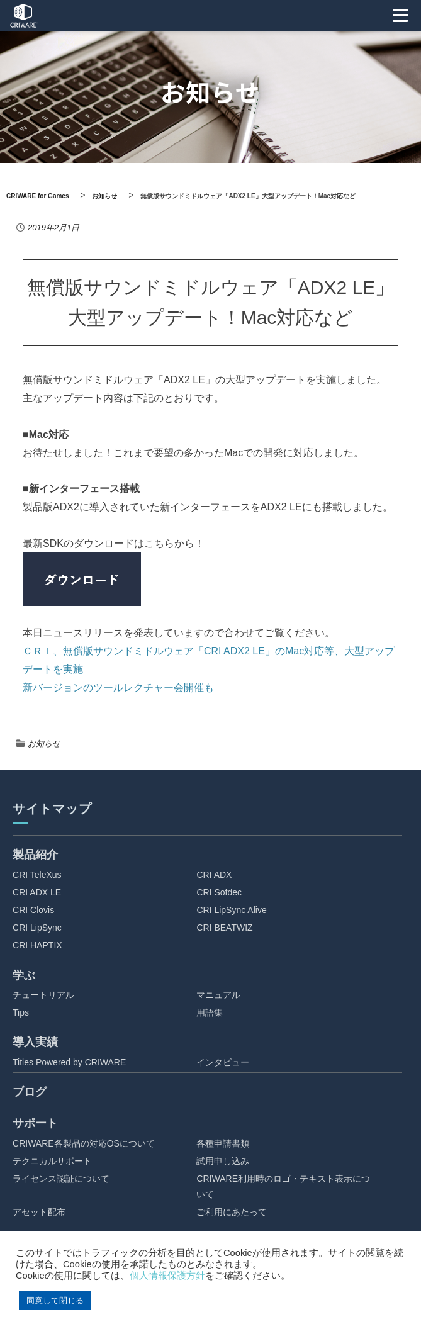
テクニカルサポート (52, 1161)
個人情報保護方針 (167, 1275)
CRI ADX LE (37, 892)
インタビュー (222, 1062)
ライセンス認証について (61, 1179)
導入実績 (35, 1042)
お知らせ (44, 743)
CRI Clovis (33, 910)
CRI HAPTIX (37, 945)
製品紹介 (35, 854)
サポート (35, 1123)
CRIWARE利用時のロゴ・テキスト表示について (283, 1186)
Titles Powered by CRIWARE (69, 1062)
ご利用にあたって (231, 1212)
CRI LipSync (37, 927)
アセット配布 (39, 1212)
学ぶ (24, 975)
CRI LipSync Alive (231, 910)
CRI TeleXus (37, 875)
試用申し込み (222, 1161)
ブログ (30, 1091)
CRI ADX (214, 875)
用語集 (209, 1012)
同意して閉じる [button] (55, 1300)
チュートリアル (43, 995)
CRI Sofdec (219, 892)
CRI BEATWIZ (224, 927)
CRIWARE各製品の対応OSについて (84, 1143)
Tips (21, 1012)
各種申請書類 (222, 1143)
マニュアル (218, 995)
